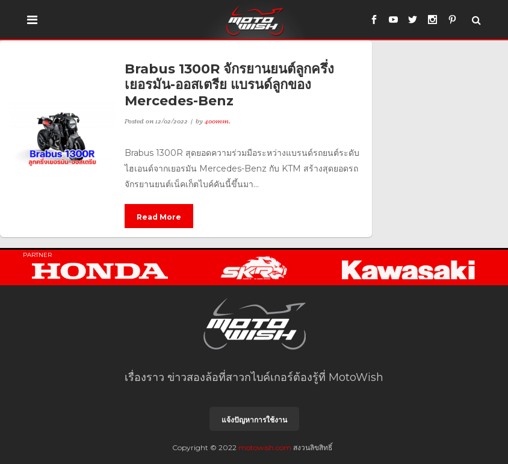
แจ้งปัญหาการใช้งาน (254, 419)
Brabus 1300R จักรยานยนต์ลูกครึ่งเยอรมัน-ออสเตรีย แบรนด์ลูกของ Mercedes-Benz (229, 85)
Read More (159, 216)
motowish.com (264, 447)
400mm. (218, 121)
